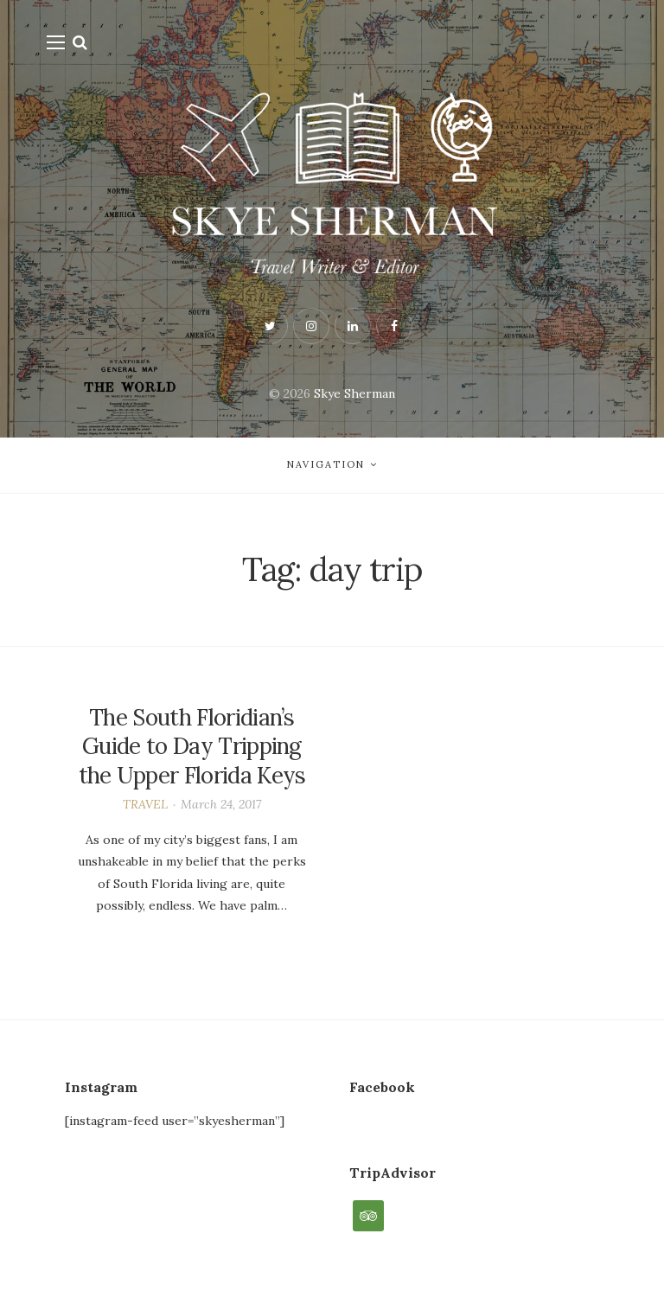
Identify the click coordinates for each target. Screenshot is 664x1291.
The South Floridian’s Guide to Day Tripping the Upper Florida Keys (192, 746)
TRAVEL (145, 804)
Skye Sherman (354, 393)
